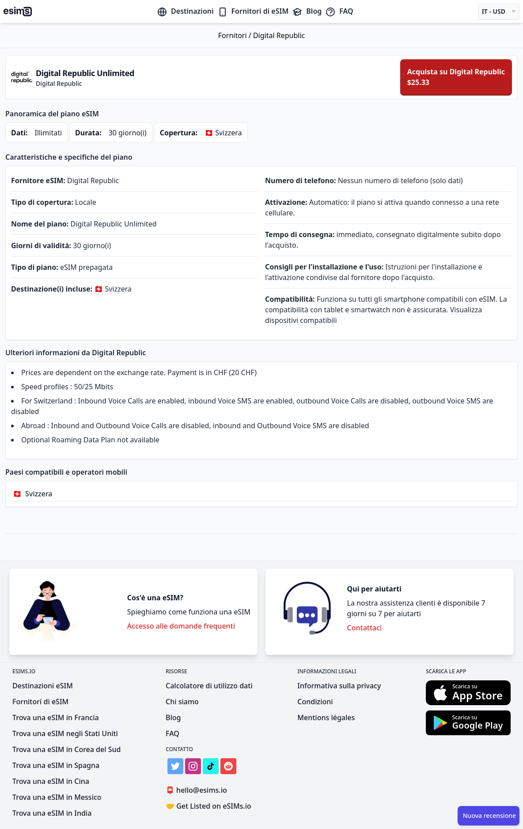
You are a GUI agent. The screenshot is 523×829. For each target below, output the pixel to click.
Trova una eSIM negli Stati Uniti (65, 733)
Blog (307, 11)
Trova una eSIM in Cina (50, 781)
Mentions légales (326, 717)
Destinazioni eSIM (42, 686)
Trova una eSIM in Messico (57, 797)
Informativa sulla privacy (339, 686)
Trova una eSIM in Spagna (55, 765)
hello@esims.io (198, 790)
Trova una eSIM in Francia (55, 717)
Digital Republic (279, 35)
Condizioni (315, 701)
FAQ (339, 11)
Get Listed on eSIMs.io (208, 806)
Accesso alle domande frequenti (181, 626)
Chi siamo (182, 701)
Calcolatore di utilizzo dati (209, 686)
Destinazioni (185, 11)
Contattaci (364, 628)
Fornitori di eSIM (253, 11)
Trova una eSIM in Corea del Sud (66, 749)
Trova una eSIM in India (51, 813)
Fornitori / (235, 35)
